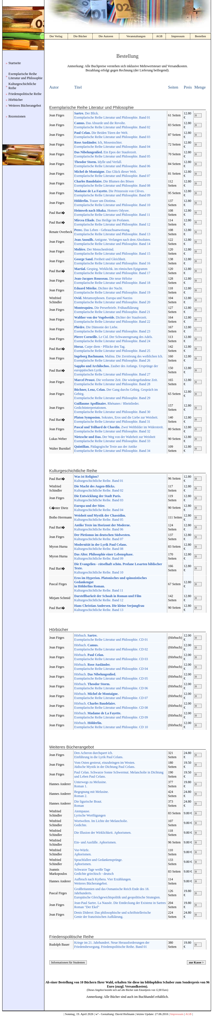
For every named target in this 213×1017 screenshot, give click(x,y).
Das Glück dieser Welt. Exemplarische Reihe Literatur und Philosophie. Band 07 (112, 174)
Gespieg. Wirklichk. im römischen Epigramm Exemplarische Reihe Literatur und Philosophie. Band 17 (112, 271)
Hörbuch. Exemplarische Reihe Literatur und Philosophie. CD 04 (111, 667)
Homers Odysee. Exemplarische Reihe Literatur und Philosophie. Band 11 (112, 213)
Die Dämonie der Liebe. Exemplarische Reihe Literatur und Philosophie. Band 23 (112, 329)
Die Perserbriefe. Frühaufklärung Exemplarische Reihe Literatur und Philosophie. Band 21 (112, 310)
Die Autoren (105, 36)
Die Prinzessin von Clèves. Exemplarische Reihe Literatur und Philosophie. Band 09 (112, 193)
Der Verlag (56, 36)
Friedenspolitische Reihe (25, 94)
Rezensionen (17, 116)
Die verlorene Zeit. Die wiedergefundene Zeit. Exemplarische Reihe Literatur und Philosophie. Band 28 (116, 382)
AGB (159, 36)
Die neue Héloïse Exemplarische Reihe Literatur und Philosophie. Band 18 (112, 281)
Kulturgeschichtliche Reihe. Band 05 (100, 517)
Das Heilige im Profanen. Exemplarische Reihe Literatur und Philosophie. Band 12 (112, 222)
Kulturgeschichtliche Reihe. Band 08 (100, 547)
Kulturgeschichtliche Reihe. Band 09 (103, 556)
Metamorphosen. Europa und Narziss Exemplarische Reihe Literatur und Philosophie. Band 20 (112, 300)
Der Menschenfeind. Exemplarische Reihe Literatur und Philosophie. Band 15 (112, 251)
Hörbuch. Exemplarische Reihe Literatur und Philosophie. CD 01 (111, 637)
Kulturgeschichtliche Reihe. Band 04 (98, 508)
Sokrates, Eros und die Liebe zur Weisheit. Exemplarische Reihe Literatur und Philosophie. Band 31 (116, 419)
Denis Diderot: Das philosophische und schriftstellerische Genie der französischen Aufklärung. (112, 915)
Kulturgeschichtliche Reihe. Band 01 (98, 479)
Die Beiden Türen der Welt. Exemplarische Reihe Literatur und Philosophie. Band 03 (112, 135)
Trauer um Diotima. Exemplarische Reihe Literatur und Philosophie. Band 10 (112, 203)
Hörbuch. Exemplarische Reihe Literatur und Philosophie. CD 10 (111, 725)
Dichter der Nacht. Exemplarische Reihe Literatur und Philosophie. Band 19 (112, 290)
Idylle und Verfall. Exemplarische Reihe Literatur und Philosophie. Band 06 (112, 164)
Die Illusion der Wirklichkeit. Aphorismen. (102, 833)
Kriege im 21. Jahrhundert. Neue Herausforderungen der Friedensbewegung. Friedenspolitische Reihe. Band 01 (111, 945)
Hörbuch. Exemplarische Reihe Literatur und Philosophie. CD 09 (111, 715)
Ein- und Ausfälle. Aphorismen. (95, 842)
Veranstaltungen (136, 36)
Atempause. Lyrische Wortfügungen (90, 813)
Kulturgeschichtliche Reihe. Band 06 (102, 527)
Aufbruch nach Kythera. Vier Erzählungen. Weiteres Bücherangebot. (102, 881)
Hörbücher (16, 100)
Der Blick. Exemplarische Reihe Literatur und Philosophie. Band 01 (112, 115)
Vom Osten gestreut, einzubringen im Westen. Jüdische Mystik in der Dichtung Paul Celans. (104, 765)
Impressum (177, 36)
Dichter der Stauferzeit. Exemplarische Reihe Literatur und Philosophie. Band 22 (112, 319)
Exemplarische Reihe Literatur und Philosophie (26, 76)
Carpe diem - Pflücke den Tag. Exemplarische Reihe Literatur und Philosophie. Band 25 (112, 349)
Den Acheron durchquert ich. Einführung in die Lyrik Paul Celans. (98, 755)
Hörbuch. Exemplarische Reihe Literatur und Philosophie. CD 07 (111, 696)
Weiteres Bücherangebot (25, 105)
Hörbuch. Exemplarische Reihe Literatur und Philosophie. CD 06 (111, 686)
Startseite (15, 63)
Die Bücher (80, 36)
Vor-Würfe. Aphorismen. (83, 852)
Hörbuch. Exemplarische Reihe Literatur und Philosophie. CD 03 (111, 657)
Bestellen (200, 36)
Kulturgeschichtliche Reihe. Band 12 (107, 598)
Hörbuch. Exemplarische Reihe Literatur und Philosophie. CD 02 (111, 647)
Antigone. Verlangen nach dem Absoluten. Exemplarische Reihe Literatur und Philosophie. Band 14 (112, 242)
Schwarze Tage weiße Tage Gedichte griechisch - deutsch (94, 872)
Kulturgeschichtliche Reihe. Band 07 (102, 537)
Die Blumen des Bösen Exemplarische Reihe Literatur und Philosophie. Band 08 (112, 183)
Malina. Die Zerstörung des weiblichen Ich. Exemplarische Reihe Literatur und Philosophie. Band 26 (118, 358)
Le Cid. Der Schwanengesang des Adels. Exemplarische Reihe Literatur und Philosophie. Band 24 (113, 339)
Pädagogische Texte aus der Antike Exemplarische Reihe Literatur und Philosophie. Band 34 (112, 449)
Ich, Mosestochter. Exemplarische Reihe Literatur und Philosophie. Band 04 (112, 145)
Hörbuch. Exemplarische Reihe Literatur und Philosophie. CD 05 (111, 676)
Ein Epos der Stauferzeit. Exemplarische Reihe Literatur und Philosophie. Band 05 (112, 154)
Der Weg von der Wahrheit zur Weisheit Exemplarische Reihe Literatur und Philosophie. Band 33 (114, 439)
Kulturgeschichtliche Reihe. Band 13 (109, 608)
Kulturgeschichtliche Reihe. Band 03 (98, 498)
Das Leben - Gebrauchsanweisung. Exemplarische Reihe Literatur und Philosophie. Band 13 (112, 232)
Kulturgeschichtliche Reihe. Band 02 (98, 488)
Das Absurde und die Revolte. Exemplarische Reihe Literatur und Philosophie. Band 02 (112, 125)
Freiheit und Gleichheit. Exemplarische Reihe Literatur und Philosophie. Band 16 (112, 261)
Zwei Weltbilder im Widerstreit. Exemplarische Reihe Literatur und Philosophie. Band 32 (119, 429)
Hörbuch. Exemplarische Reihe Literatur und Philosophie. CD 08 (111, 706)
